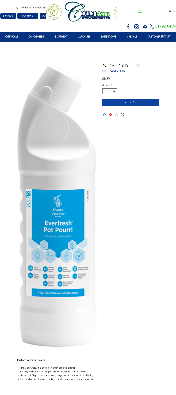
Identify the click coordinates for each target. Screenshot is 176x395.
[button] (142, 11)
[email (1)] (145, 26)
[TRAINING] (27, 16)
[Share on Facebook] (104, 115)
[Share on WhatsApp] (117, 115)
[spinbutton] (110, 91)
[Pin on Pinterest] (110, 115)
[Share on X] (123, 115)
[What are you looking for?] (37, 8)
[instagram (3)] (136, 26)
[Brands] (8, 16)
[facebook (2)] (128, 26)
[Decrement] (105, 91)
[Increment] (115, 91)
